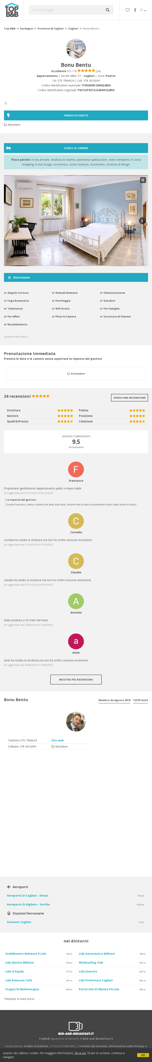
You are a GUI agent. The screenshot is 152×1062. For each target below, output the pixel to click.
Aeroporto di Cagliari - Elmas (27, 895)
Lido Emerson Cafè (18, 980)
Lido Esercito (88, 971)
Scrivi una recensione (129, 397)
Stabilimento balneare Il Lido (25, 953)
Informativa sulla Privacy (126, 1046)
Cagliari (73, 28)
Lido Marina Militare (19, 962)
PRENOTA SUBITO (47, 115)
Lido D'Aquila (14, 971)
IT (143, 10)
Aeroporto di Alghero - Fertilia (28, 904)
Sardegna (26, 28)
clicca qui (80, 1053)
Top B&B (9, 28)
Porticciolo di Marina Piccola (99, 989)
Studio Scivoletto (36, 1046)
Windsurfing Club (91, 962)
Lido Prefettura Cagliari (96, 980)
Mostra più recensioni (76, 679)
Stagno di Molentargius (22, 989)
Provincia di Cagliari (51, 28)
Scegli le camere (47, 148)
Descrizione (19, 277)
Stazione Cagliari (19, 922)
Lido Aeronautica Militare (97, 953)
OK (143, 1055)
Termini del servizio (93, 1046)
